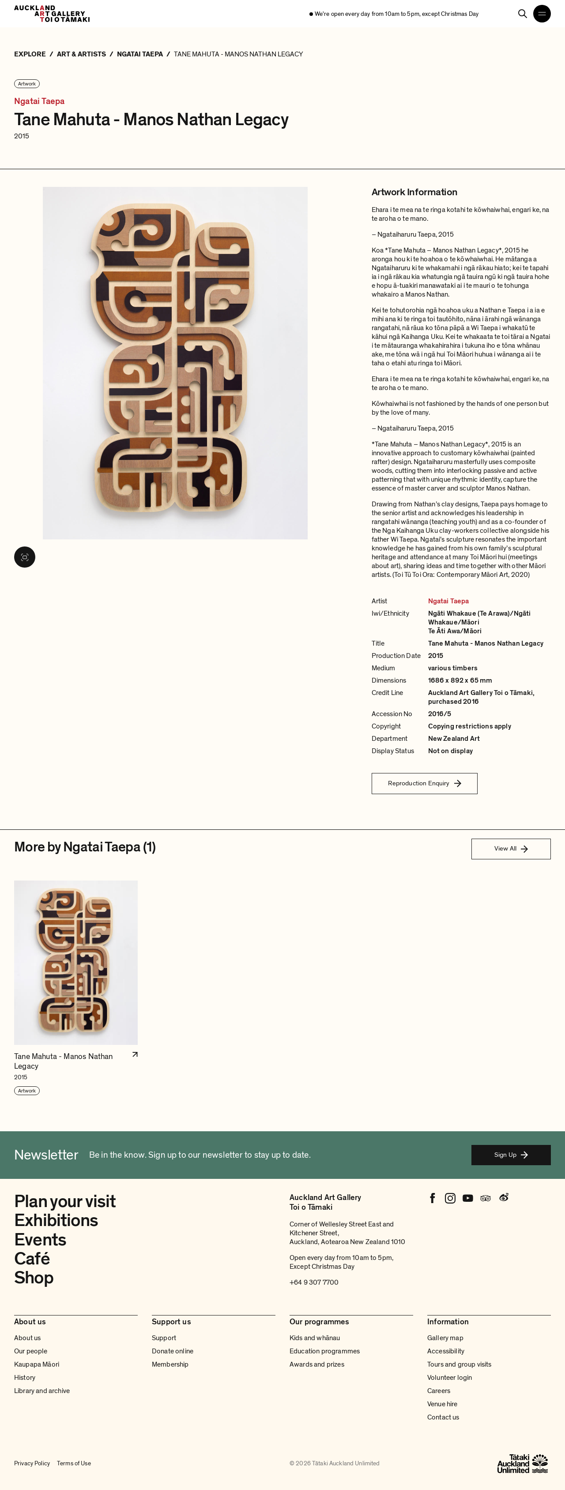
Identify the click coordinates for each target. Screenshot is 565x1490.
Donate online (172, 1351)
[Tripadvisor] (485, 1198)
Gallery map (445, 1338)
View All (511, 848)
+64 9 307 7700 (314, 1282)
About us (27, 1338)
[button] (76, 988)
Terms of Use (74, 1464)
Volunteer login (449, 1377)
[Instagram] (450, 1198)
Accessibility (445, 1351)
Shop (33, 1277)
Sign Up (511, 1154)
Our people (31, 1351)
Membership (170, 1364)
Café (32, 1259)
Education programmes (325, 1351)
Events (40, 1240)
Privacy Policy (32, 1464)
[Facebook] (432, 1198)
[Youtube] (468, 1198)
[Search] (522, 13)
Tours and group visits (459, 1364)
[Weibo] (503, 1198)
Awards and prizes (317, 1364)
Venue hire (442, 1404)
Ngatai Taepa (39, 101)
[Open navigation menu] (542, 13)
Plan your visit (65, 1201)
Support (164, 1338)
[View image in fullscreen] (24, 557)
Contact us (443, 1417)
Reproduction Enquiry (424, 783)
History (24, 1377)
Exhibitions (56, 1220)
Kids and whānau (315, 1338)
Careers (438, 1391)
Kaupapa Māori (36, 1364)
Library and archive (42, 1391)
